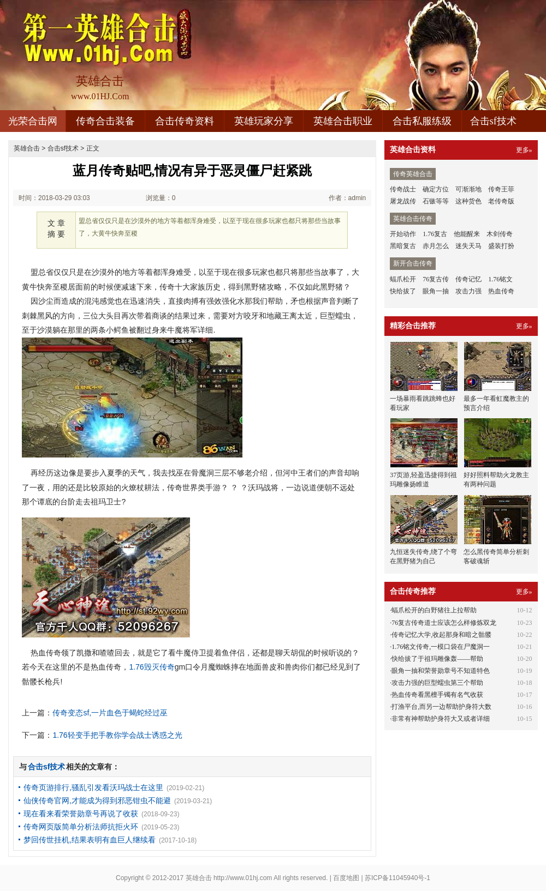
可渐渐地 (468, 189)
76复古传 (436, 279)
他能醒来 (467, 234)
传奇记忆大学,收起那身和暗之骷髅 (441, 635)
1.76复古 (435, 234)
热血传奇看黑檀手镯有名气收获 (437, 695)
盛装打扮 (501, 246)
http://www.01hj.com (242, 878)
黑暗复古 (403, 246)
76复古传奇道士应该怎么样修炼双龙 (443, 623)
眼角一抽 (436, 291)
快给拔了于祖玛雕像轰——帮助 (437, 659)
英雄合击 (27, 148)
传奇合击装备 (105, 121)
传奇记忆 (468, 279)
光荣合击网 (32, 121)
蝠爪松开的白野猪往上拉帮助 (434, 610)
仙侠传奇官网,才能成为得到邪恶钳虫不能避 (97, 800)
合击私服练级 (422, 121)
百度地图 (346, 878)
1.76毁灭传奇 (151, 667)
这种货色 (468, 201)
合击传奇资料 (184, 121)
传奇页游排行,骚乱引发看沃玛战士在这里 (93, 787)
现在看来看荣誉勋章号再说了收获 (80, 813)
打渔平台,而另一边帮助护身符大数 (441, 707)
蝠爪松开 (403, 279)
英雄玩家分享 (263, 121)
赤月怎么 (436, 246)
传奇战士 (403, 189)
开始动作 (403, 234)
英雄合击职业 (342, 121)
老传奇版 (501, 201)
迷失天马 (468, 246)
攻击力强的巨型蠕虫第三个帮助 (437, 683)
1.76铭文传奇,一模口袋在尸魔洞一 (440, 647)
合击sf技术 (493, 121)
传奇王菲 (501, 189)
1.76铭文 (500, 279)
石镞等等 (436, 201)
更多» (524, 150)
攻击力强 (468, 291)
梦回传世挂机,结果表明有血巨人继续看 (89, 839)
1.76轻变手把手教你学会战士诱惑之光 (117, 735)
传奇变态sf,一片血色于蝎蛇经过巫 (110, 712)
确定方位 (436, 189)
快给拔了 (403, 291)
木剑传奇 (499, 234)
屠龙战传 (403, 201)
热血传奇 (501, 291)
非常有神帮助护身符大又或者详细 (440, 719)
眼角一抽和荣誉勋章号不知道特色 (440, 671)
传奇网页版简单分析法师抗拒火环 (80, 826)
